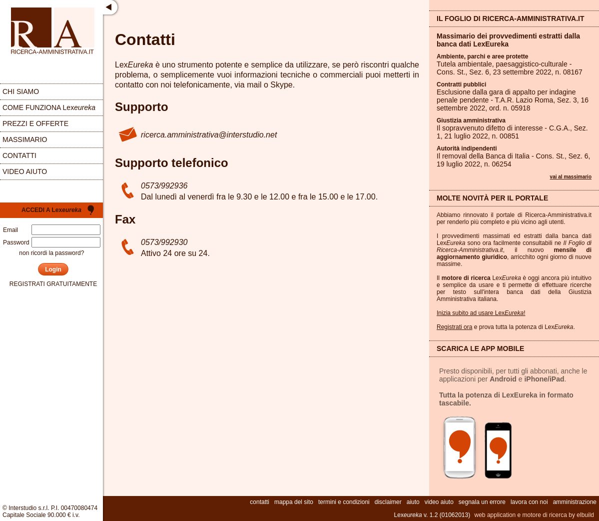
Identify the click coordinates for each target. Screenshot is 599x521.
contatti (19, 156)
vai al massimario (571, 177)
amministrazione (575, 502)
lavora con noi (529, 502)
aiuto (413, 502)
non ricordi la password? (51, 253)
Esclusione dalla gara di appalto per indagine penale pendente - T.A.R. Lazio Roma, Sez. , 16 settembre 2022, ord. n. (513, 100)
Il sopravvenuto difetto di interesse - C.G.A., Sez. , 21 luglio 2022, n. (512, 132)
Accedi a (51, 210)
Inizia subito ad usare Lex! (481, 313)
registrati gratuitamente (53, 284)
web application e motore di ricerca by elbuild (534, 515)
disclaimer (388, 502)
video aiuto (24, 172)
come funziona (48, 108)
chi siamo (20, 92)
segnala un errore (482, 502)
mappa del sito (293, 502)
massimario (24, 140)
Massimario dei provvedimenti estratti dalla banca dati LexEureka (508, 40)
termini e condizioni (344, 502)
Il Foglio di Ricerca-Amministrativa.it (511, 18)
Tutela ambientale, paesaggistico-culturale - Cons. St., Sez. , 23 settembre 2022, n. (510, 68)
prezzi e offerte (35, 124)
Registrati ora (454, 327)
